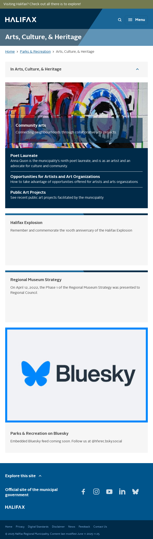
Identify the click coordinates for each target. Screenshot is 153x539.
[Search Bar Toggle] (119, 19)
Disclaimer (58, 527)
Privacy (20, 527)
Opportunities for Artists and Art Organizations (55, 177)
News (71, 527)
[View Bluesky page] (135, 490)
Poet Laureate (24, 156)
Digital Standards (38, 527)
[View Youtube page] (110, 490)
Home (8, 527)
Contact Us (100, 527)
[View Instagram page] (97, 490)
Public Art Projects (28, 193)
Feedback (84, 527)
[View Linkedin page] (123, 490)
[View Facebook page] (84, 490)
